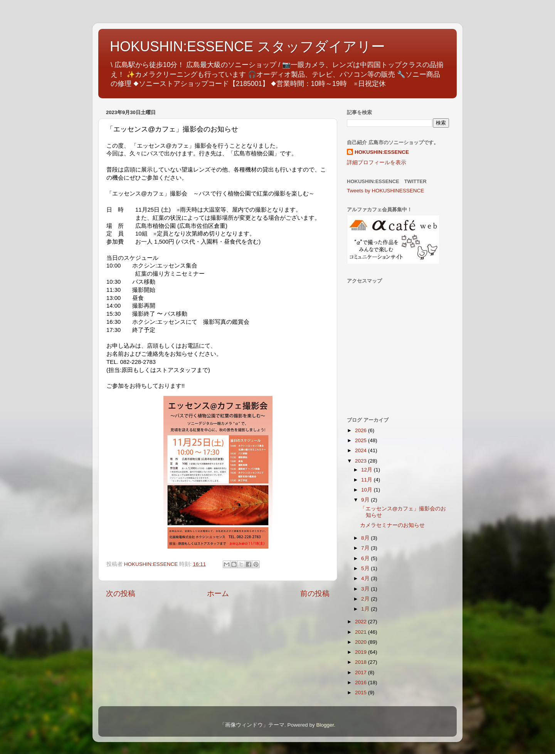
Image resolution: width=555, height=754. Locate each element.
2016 (361, 682)
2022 (361, 621)
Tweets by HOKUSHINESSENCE (385, 191)
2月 (366, 599)
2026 (361, 430)
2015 (361, 692)
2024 (361, 450)
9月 (366, 500)
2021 (361, 632)
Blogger (325, 725)
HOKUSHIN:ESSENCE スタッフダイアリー (247, 46)
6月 (366, 558)
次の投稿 (120, 593)
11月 (367, 480)
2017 (361, 672)
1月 (366, 609)
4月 (366, 578)
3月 (366, 589)
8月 (366, 538)
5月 (366, 568)
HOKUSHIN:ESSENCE (382, 152)
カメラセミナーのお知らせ (392, 525)
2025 (361, 440)
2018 (361, 662)
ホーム (218, 593)
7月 (366, 548)
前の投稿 (315, 593)
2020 (361, 642)
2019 (361, 652)
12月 (367, 470)
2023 (361, 461)
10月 (367, 490)
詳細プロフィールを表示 (376, 162)
